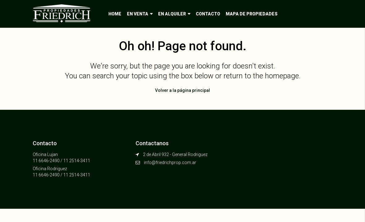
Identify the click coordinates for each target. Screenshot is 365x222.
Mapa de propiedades (252, 13)
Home (114, 13)
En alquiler (172, 13)
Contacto (208, 13)
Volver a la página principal (182, 90)
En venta (137, 13)
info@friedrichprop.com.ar (170, 162)
